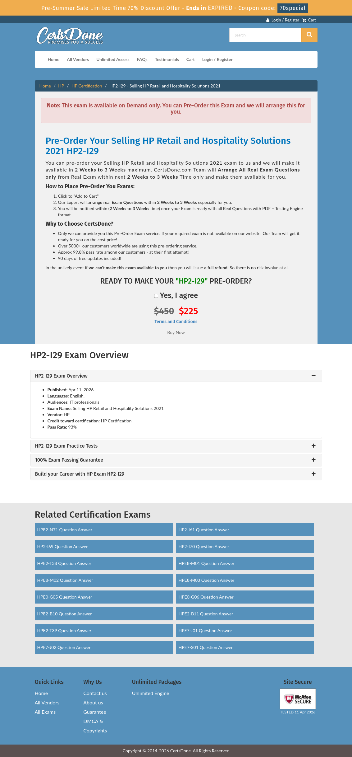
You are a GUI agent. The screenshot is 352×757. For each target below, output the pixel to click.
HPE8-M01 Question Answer (206, 563)
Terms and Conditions (175, 321)
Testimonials (167, 59)
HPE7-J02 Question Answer (64, 647)
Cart (309, 19)
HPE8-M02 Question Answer (65, 580)
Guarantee (94, 712)
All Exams (45, 712)
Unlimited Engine (150, 693)
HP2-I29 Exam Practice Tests (66, 446)
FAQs (142, 59)
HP (61, 85)
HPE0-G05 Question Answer (64, 596)
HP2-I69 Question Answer (62, 546)
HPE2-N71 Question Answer (65, 529)
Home (54, 59)
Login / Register (282, 19)
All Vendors (78, 59)
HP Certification (86, 85)
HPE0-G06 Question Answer (205, 596)
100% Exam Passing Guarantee (69, 460)
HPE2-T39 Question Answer (64, 630)
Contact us (95, 693)
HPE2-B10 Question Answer (64, 613)
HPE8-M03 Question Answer (206, 580)
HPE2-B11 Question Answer (205, 613)
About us (93, 702)
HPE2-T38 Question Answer (64, 563)
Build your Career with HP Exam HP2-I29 (80, 474)
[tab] (176, 376)
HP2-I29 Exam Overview (61, 376)
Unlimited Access (112, 59)
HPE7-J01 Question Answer (205, 630)
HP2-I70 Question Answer (203, 546)
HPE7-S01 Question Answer (205, 647)
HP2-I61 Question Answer (203, 529)
